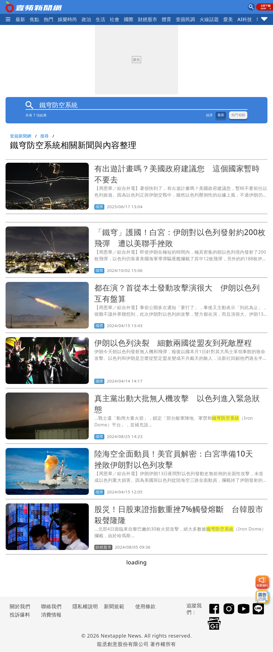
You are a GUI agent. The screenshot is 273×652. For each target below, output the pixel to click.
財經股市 (147, 19)
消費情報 (51, 614)
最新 (20, 19)
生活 (100, 19)
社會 (115, 19)
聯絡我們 (51, 606)
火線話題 (209, 19)
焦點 (34, 19)
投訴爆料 (20, 614)
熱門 (49, 19)
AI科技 (244, 19)
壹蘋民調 (185, 19)
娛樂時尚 (67, 19)
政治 (86, 19)
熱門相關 (238, 115)
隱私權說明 (83, 606)
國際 (128, 19)
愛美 (228, 19)
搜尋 (44, 136)
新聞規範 (114, 606)
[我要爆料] (262, 582)
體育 (166, 19)
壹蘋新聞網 (20, 136)
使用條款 (145, 606)
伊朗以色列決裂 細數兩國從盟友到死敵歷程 (173, 342)
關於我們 (20, 606)
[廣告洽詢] (262, 596)
